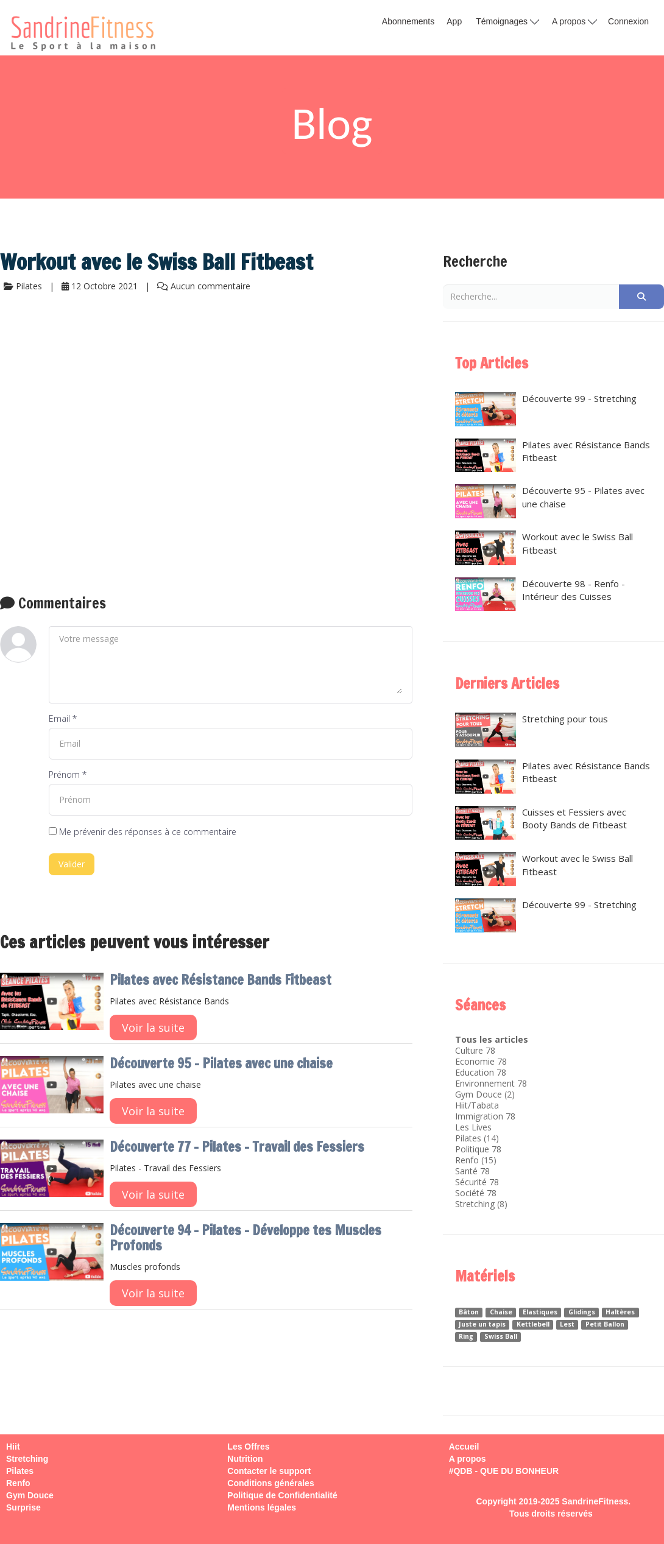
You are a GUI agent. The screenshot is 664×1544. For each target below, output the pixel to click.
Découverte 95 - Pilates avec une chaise (221, 1063)
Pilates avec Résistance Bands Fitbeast (220, 979)
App (454, 21)
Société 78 (475, 1193)
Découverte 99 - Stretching (546, 409)
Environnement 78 (491, 1083)
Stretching (475, 1204)
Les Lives (473, 1127)
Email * (63, 718)
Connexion (628, 21)
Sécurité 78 (477, 1182)
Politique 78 (478, 1149)
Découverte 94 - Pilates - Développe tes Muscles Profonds (245, 1238)
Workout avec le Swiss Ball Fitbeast (544, 548)
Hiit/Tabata (477, 1105)
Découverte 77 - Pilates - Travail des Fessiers (237, 1146)
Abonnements (408, 21)
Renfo (467, 1160)
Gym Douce (478, 1094)
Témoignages (507, 20)
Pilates (468, 1138)
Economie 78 (481, 1061)
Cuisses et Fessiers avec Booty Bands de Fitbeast (541, 823)
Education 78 (480, 1072)
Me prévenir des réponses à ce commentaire (142, 831)
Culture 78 (475, 1050)
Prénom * (68, 774)
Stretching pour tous (531, 730)
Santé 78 (472, 1171)
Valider (71, 864)
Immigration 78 (485, 1116)
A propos (574, 20)
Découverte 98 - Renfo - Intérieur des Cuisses (540, 594)
